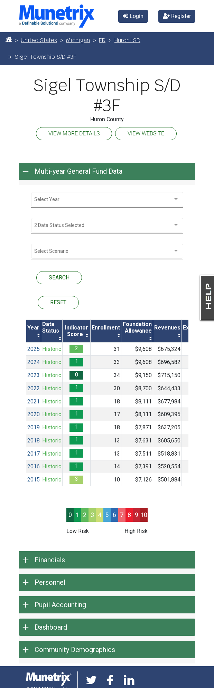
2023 (33, 375)
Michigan (78, 40)
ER (102, 40)
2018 (33, 440)
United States (39, 40)
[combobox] (107, 199)
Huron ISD (127, 40)
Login (133, 16)
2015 (33, 479)
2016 (33, 466)
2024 (33, 362)
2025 (33, 349)
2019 (33, 427)
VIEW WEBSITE (146, 133)
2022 (33, 388)
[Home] (9, 39)
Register (177, 16)
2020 (33, 414)
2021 (33, 401)
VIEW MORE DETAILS (74, 133)
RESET (58, 302)
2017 (33, 453)
